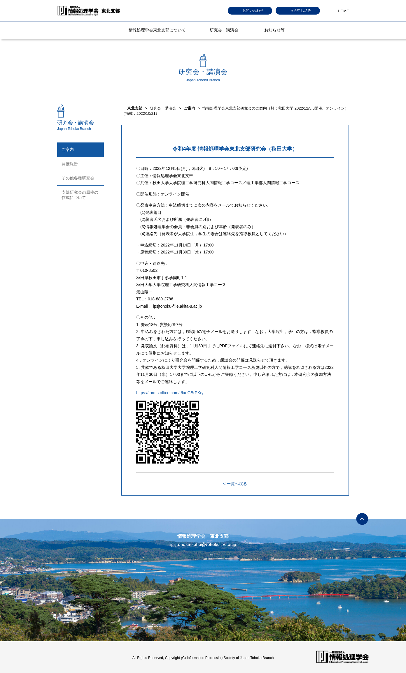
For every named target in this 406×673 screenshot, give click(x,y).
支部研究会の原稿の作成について (80, 195)
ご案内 (68, 149)
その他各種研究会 (78, 178)
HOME (343, 11)
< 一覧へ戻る (235, 483)
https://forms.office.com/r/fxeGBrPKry (170, 392)
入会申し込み (300, 10)
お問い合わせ (252, 10)
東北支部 (134, 108)
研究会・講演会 (224, 30)
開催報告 (70, 163)
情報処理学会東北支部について (157, 30)
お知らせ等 (274, 30)
